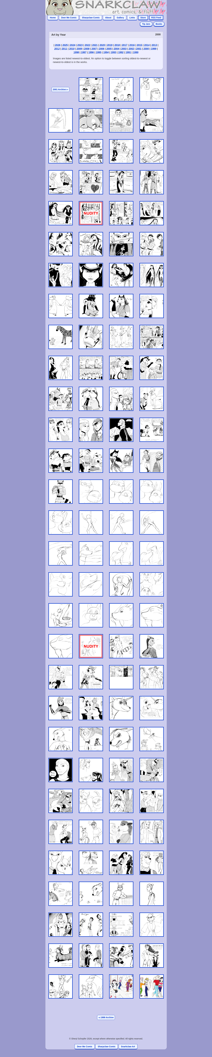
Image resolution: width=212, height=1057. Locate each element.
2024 (72, 45)
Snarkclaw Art (128, 1046)
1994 (106, 52)
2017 (124, 45)
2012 (57, 48)
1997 (83, 52)
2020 (102, 45)
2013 (154, 45)
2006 (101, 48)
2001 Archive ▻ (60, 89)
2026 (57, 45)
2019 (109, 45)
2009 (79, 48)
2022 (87, 45)
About (108, 17)
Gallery (120, 17)
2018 (117, 45)
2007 (94, 48)
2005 (109, 48)
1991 (128, 52)
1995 (98, 52)
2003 (124, 48)
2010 (72, 48)
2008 (87, 48)
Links (132, 17)
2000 (146, 48)
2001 (139, 48)
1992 (121, 52)
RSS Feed (156, 17)
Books (159, 24)
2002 (131, 48)
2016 (132, 45)
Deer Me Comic (68, 17)
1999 (153, 48)
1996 (91, 52)
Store (143, 17)
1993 (113, 52)
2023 (80, 45)
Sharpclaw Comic (91, 17)
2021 (95, 45)
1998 (76, 52)
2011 (64, 48)
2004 (116, 48)
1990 (136, 52)
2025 (65, 45)
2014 (147, 45)
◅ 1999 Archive (106, 1017)
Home (53, 17)
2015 (139, 45)
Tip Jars (146, 24)
